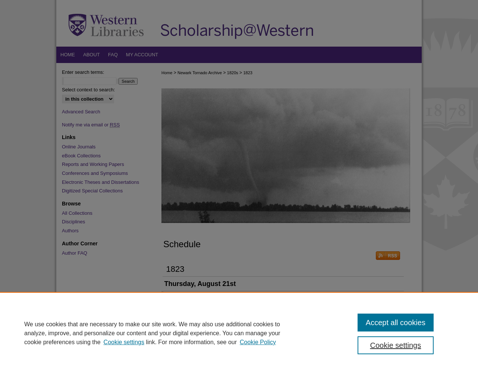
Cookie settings (124, 342)
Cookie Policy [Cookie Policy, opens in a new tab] (258, 342)
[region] (239, 333)
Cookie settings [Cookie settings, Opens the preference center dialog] (395, 345)
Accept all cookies (395, 322)
